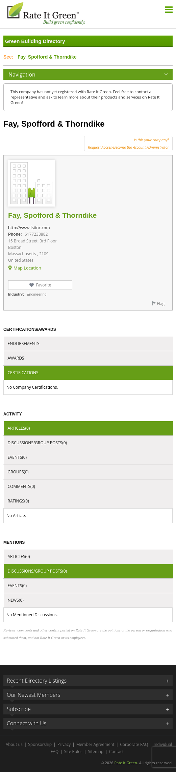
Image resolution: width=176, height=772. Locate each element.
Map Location (27, 268)
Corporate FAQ (134, 744)
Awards (16, 358)
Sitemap (95, 751)
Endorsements (24, 343)
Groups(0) (18, 472)
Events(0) (17, 457)
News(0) (16, 600)
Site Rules (73, 751)
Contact (116, 751)
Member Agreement (95, 744)
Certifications (23, 373)
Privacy (64, 744)
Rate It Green (125, 762)
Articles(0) (19, 428)
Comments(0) (21, 486)
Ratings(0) (18, 501)
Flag (161, 303)
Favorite (43, 285)
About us (14, 744)
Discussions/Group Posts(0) (37, 443)
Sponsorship (40, 744)
